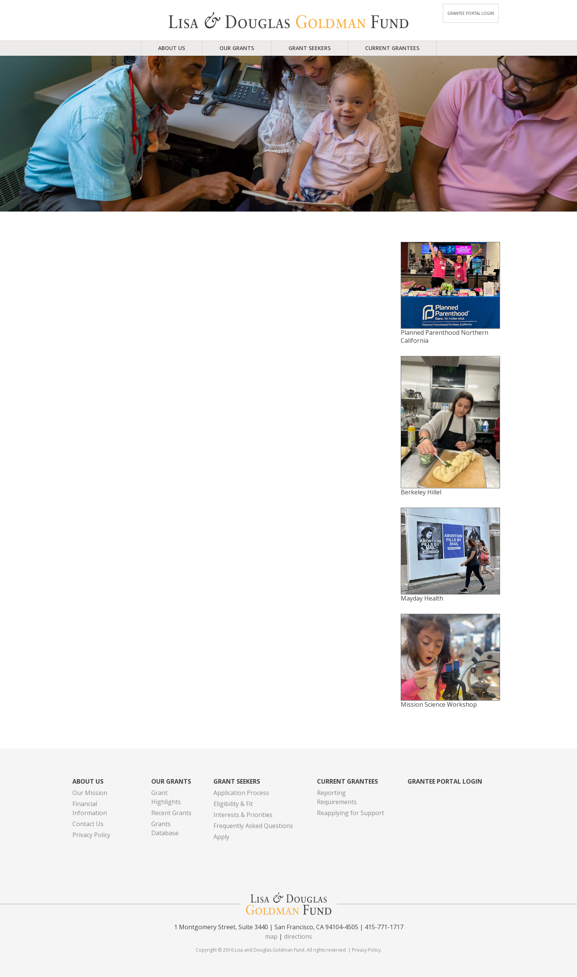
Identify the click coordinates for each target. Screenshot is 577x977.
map (271, 936)
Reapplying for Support (350, 813)
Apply (221, 837)
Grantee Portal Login (470, 13)
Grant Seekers (309, 48)
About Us (171, 48)
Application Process (241, 793)
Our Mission (89, 793)
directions (298, 936)
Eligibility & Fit (233, 804)
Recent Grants (171, 813)
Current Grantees (392, 48)
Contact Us (87, 824)
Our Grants (237, 48)
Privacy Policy (91, 835)
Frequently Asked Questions (253, 826)
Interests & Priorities (243, 815)
